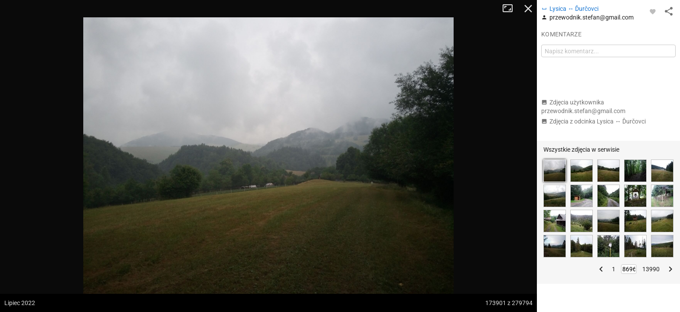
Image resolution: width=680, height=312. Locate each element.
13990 (651, 269)
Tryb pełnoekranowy (511, 8)
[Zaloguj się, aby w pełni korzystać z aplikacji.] (653, 11)
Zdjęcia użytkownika (583, 106)
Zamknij (528, 8)
